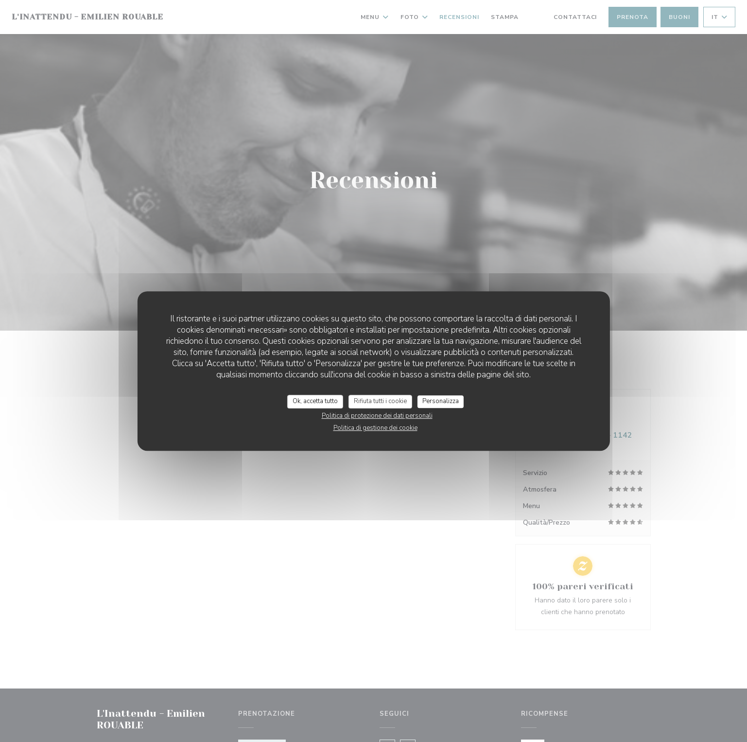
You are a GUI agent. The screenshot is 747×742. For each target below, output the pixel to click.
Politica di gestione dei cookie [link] (375, 428)
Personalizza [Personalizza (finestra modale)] (440, 401)
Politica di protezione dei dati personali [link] (377, 415)
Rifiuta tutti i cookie (380, 401)
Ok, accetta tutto (315, 401)
